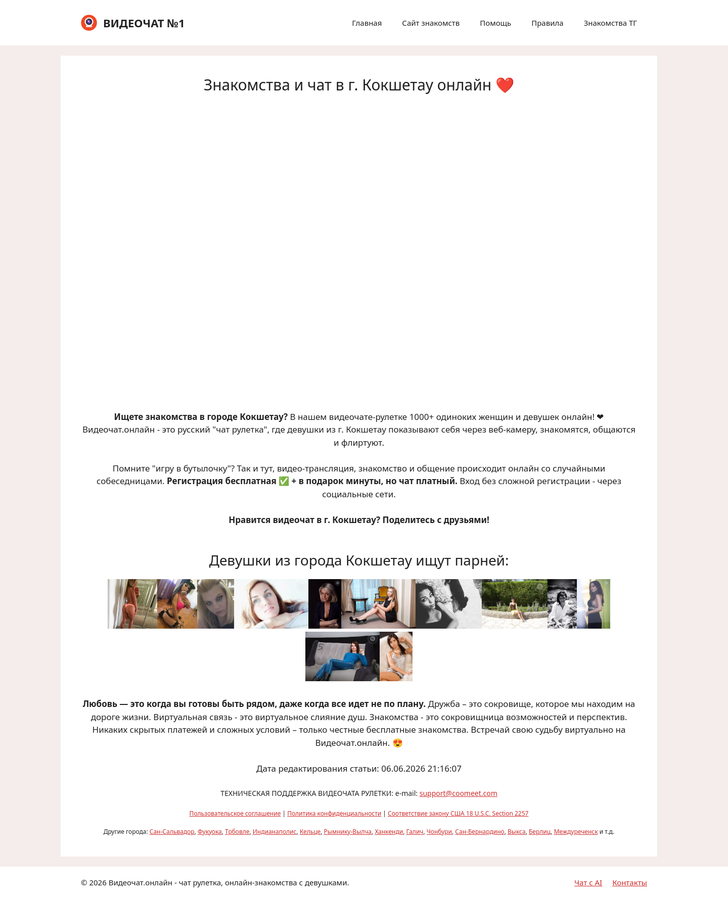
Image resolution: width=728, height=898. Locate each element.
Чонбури (439, 831)
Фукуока (210, 831)
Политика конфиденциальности (334, 813)
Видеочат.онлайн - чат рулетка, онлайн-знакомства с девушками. (229, 882)
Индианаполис (275, 831)
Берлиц (540, 831)
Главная (367, 23)
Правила (547, 23)
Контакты (629, 882)
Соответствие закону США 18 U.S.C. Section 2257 (458, 813)
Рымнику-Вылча (348, 831)
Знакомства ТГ (610, 23)
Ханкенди (389, 831)
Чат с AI (588, 882)
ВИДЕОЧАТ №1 (144, 22)
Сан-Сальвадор (172, 831)
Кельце (310, 831)
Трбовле (237, 831)
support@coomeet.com (458, 793)
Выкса (517, 831)
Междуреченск (576, 831)
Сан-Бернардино (479, 831)
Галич (415, 831)
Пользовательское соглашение (235, 813)
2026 (97, 882)
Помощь (495, 23)
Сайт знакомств (431, 23)
